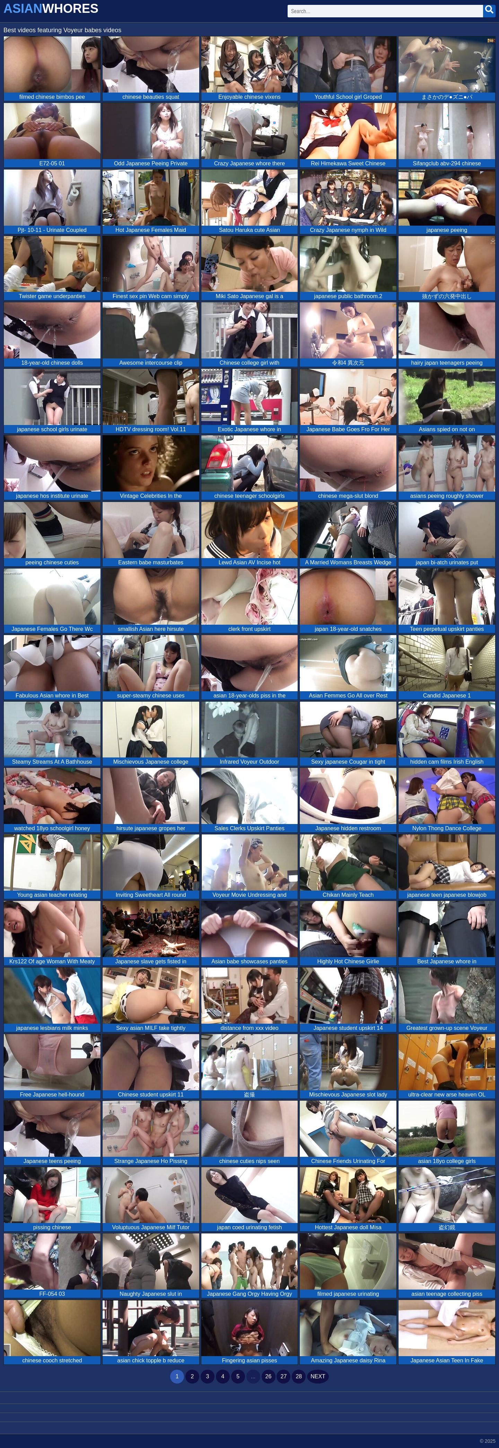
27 (283, 1376)
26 (268, 1376)
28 (299, 1376)
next (317, 1376)
